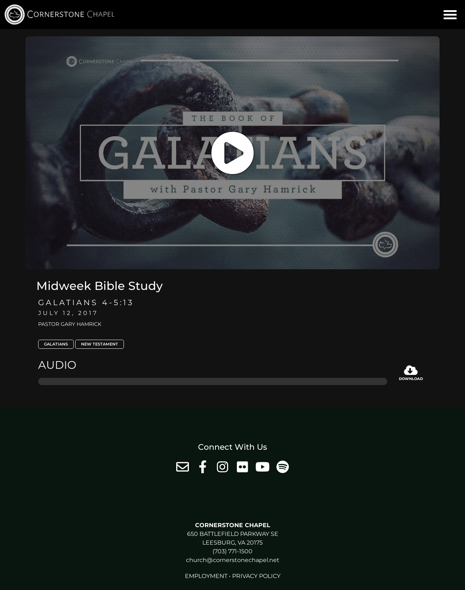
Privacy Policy (256, 576)
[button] (450, 14)
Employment (206, 576)
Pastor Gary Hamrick (69, 324)
